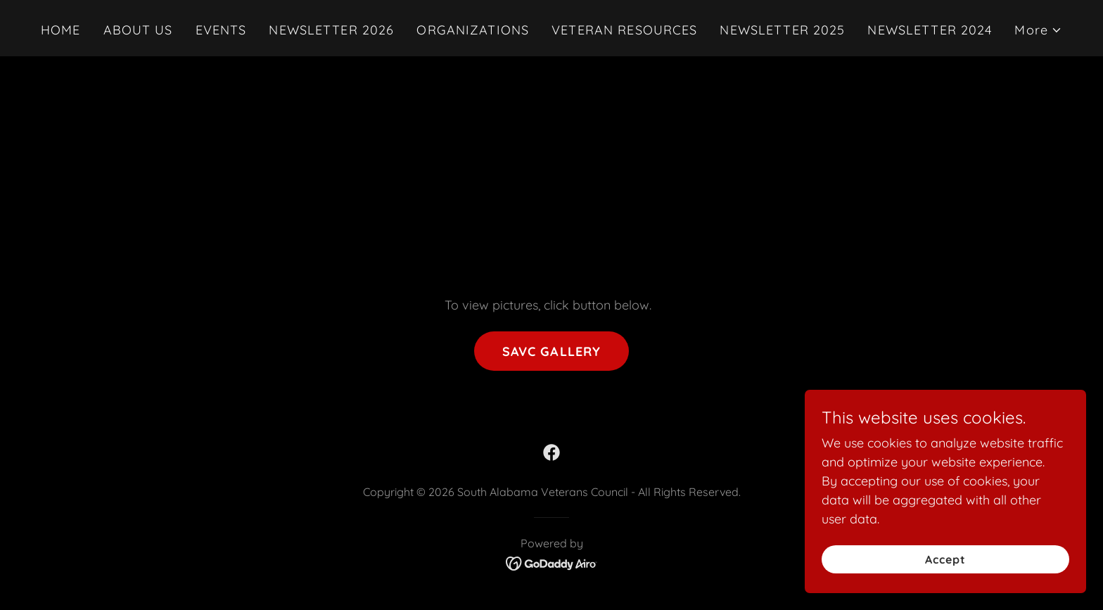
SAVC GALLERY (551, 351)
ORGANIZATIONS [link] (472, 30)
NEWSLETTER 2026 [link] (331, 30)
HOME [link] (61, 30)
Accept (945, 559)
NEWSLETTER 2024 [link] (929, 30)
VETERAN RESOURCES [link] (624, 30)
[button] (1038, 29)
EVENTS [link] (221, 30)
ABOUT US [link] (138, 30)
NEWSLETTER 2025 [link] (782, 30)
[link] (551, 452)
